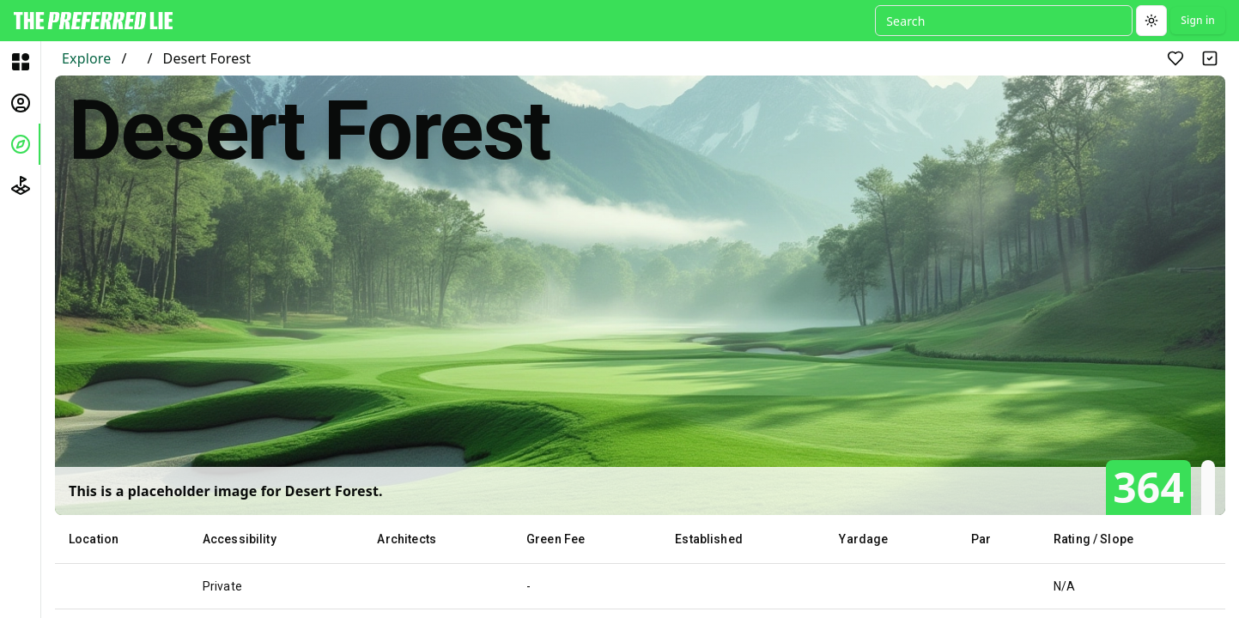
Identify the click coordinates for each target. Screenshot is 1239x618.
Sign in (1198, 20)
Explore (86, 58)
